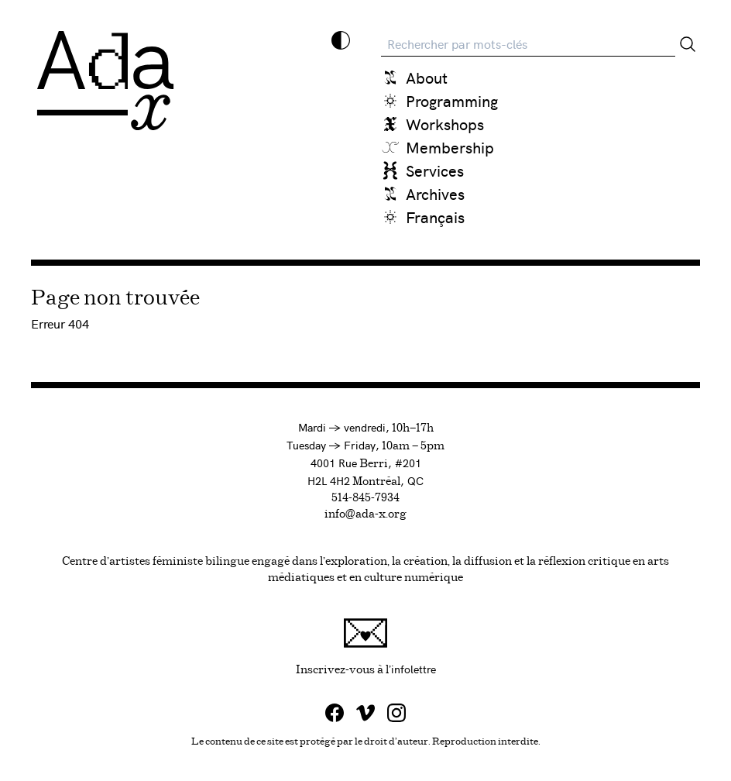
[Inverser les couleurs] (340, 40)
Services (435, 170)
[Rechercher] (687, 44)
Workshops (445, 123)
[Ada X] (105, 80)
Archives (435, 193)
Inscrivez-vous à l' (476, 647)
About (427, 77)
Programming (452, 100)
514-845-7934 (365, 498)
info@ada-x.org (365, 514)
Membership (450, 147)
